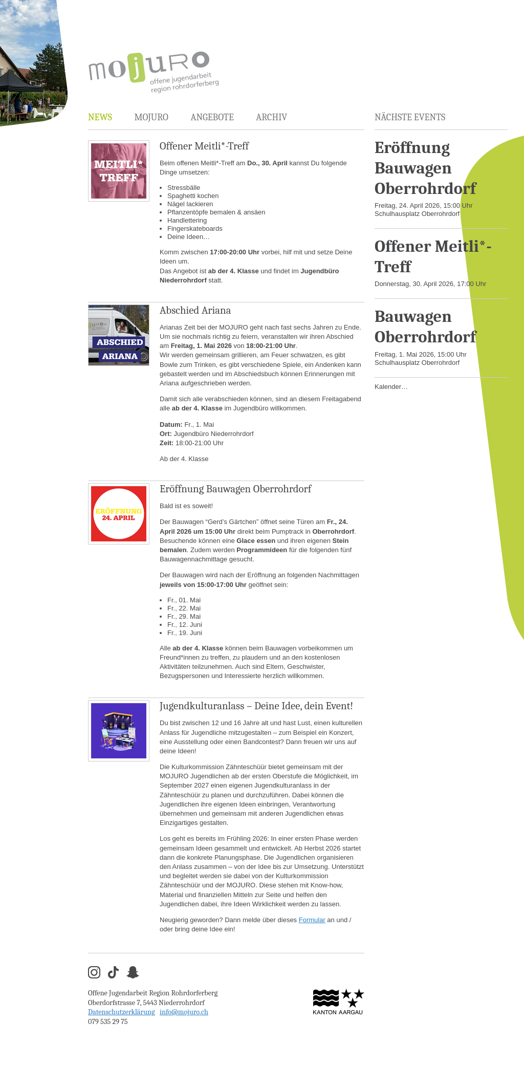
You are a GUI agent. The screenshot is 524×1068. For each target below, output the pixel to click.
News (100, 117)
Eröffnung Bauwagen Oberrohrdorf (235, 489)
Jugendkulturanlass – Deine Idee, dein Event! (256, 706)
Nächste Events (410, 117)
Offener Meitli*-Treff (204, 146)
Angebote (211, 117)
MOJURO (151, 117)
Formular (312, 920)
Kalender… (391, 386)
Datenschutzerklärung (121, 1012)
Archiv (271, 117)
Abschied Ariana (195, 310)
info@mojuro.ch (184, 1012)
